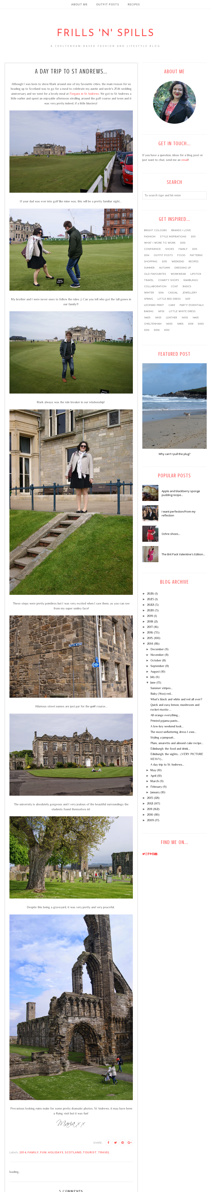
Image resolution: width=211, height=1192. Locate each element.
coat (174, 286)
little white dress (182, 311)
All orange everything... (165, 715)
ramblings (191, 280)
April (153, 775)
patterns (196, 255)
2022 (150, 604)
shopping (150, 261)
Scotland (73, 1152)
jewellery (189, 293)
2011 (193, 236)
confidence (152, 249)
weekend (178, 261)
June (153, 682)
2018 (190, 324)
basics (187, 286)
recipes (194, 261)
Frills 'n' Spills (105, 31)
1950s (158, 317)
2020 (201, 324)
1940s (196, 317)
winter (149, 293)
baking (148, 311)
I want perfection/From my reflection (179, 513)
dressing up (183, 268)
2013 (194, 249)
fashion (149, 236)
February (156, 786)
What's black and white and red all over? (176, 699)
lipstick (195, 274)
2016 (161, 293)
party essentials (192, 305)
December (157, 649)
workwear (178, 274)
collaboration (155, 286)
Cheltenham (152, 324)
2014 (22, 1152)
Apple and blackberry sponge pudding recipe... (181, 493)
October (155, 660)
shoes (169, 249)
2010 (166, 330)
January (155, 792)
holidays (56, 1152)
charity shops (168, 280)
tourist (90, 1152)
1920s (169, 324)
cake (171, 305)
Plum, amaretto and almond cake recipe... (176, 743)
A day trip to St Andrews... (167, 764)
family (33, 1152)
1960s (147, 317)
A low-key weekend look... (167, 726)
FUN (43, 1152)
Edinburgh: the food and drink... (170, 748)
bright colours (155, 230)
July (152, 677)
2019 (146, 330)
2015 (164, 261)
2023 (150, 599)
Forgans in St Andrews (84, 93)
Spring (148, 299)
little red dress (169, 299)
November (157, 654)
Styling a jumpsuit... (162, 737)
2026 (150, 593)
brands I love (181, 230)
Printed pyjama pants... (164, 720)
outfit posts (163, 255)
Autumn (164, 268)
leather (171, 317)
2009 (156, 330)
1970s (161, 311)
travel (104, 1152)
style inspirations (173, 236)
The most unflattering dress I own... (173, 732)
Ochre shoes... (171, 534)
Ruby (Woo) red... (161, 693)
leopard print (154, 305)
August (155, 671)
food (181, 255)
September (157, 666)
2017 (187, 299)
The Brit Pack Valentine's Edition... (183, 554)
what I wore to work (160, 243)
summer (149, 268)
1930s (185, 317)
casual (173, 293)
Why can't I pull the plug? (174, 454)
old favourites (155, 274)
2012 (182, 243)
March (154, 781)
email (184, 160)
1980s (180, 324)
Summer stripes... (161, 688)
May (153, 770)
